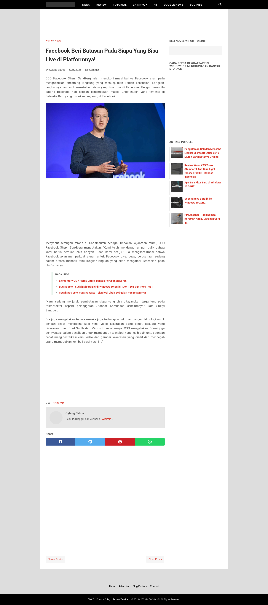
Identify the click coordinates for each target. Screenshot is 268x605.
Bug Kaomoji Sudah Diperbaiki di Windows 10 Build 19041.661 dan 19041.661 (106, 286)
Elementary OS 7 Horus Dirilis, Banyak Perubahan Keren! (93, 280)
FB (155, 4)
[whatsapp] (150, 442)
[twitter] (90, 442)
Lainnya (139, 4)
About (112, 586)
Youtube (196, 4)
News (86, 4)
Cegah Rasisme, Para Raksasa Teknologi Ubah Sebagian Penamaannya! (102, 292)
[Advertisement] (136, 23)
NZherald (58, 403)
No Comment (92, 69)
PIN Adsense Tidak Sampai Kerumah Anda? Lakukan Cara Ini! (202, 218)
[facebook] (60, 442)
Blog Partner (140, 586)
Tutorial (120, 4)
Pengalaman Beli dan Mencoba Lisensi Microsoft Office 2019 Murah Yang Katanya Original (202, 153)
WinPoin (107, 418)
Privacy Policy (103, 599)
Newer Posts (55, 559)
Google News (174, 4)
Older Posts (155, 559)
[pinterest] (120, 442)
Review (101, 4)
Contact (154, 586)
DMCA (91, 599)
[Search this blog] (220, 4)
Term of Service (120, 599)
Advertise (124, 586)
